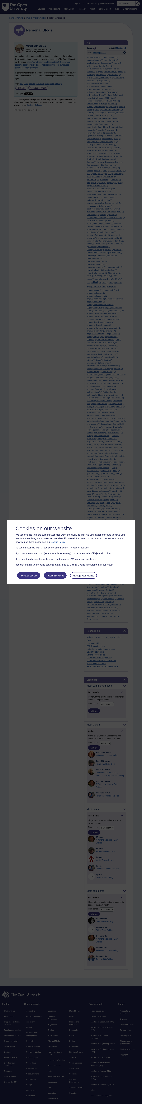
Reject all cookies (55, 576)
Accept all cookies (28, 576)
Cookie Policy (58, 542)
